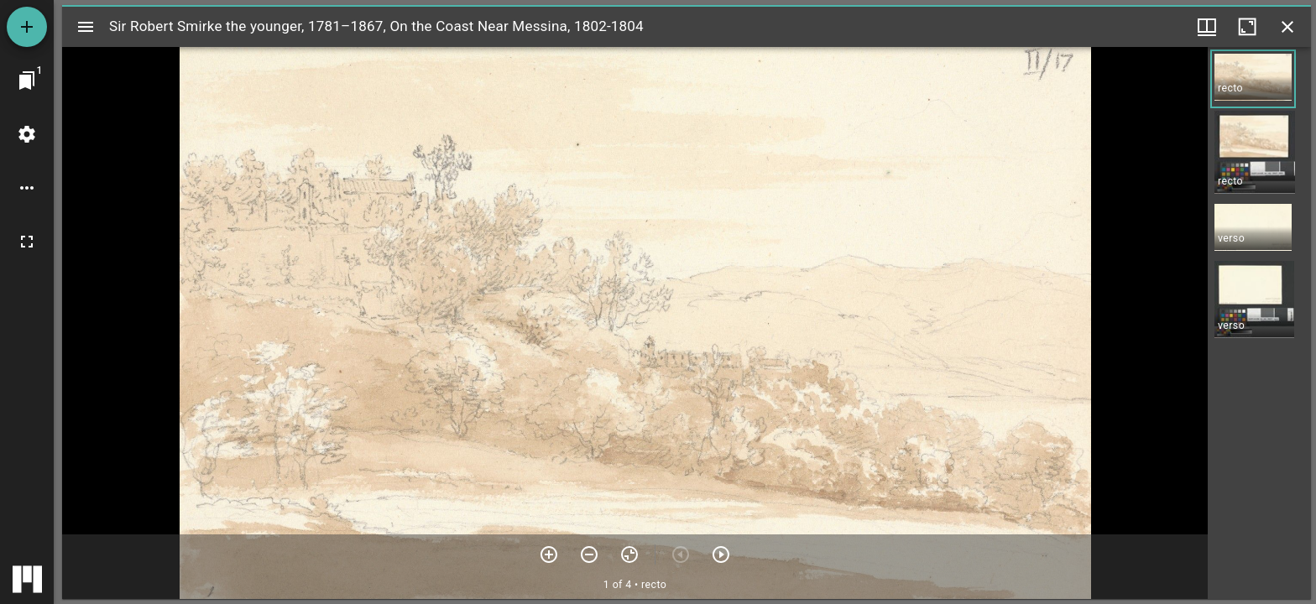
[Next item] (721, 554)
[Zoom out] (589, 554)
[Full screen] (27, 241)
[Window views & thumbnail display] (1207, 27)
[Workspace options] (27, 188)
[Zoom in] (549, 554)
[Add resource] (27, 27)
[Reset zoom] (629, 554)
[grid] (1259, 323)
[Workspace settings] (27, 134)
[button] (1253, 79)
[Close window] (1287, 27)
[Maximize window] (1247, 27)
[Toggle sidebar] (85, 27)
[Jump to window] (27, 80)
